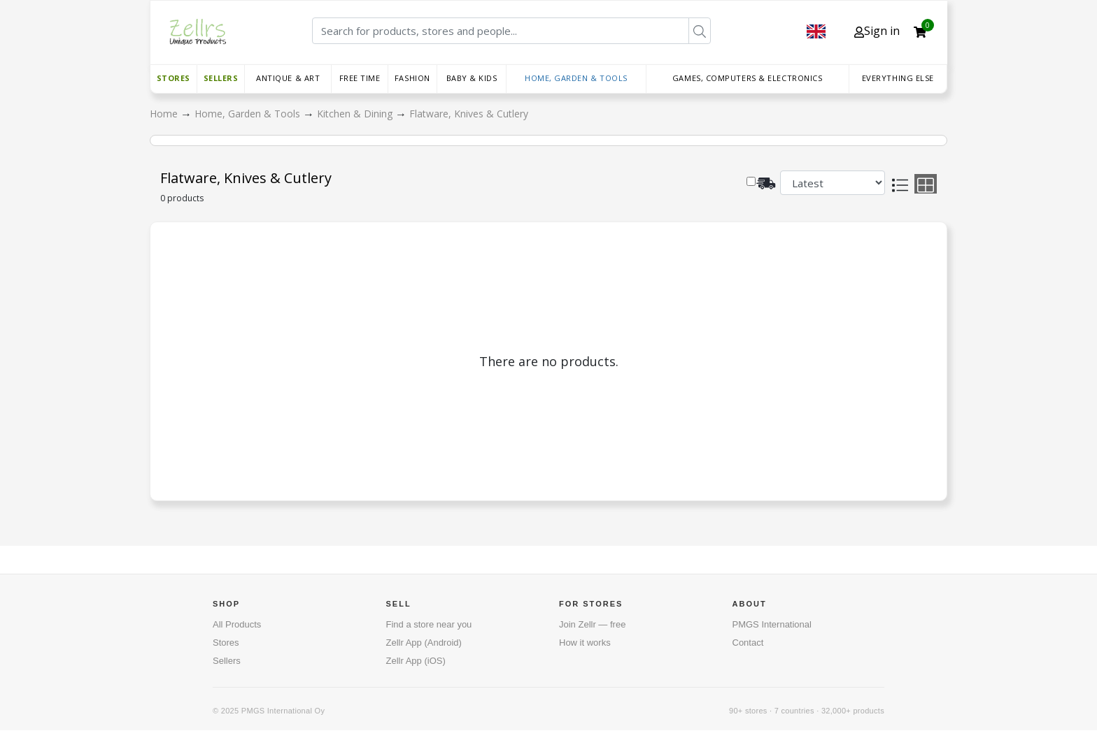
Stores (173, 78)
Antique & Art (288, 78)
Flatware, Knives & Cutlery (468, 113)
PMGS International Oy (283, 710)
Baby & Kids (471, 78)
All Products (237, 624)
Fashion (412, 78)
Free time (360, 78)
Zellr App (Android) (424, 642)
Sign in (877, 30)
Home (165, 113)
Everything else (898, 78)
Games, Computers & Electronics (747, 78)
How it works (585, 642)
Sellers (221, 78)
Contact (748, 642)
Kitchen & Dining (356, 113)
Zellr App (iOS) (416, 660)
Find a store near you (429, 624)
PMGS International (772, 624)
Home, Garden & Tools (576, 78)
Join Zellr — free (592, 624)
